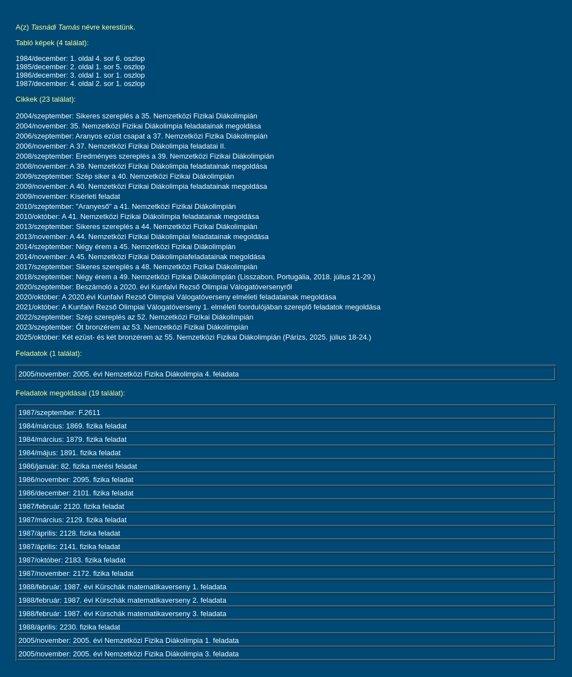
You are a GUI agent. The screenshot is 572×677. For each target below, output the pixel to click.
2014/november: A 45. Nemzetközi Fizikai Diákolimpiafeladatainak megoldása (140, 256)
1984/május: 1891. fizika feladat (69, 453)
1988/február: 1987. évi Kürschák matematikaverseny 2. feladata (122, 600)
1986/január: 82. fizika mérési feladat (77, 466)
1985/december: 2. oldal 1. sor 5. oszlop (80, 67)
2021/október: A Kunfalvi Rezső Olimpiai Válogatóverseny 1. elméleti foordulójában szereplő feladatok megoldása (198, 307)
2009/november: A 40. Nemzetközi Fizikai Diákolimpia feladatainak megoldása (141, 186)
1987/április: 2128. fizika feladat (69, 533)
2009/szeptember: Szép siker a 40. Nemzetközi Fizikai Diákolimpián (125, 176)
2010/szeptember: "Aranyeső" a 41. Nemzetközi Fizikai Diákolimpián (126, 206)
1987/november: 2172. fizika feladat (76, 573)
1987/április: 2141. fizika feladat (69, 546)
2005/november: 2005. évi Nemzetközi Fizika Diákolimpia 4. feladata (128, 374)
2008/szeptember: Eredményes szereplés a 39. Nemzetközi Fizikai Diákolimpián (145, 156)
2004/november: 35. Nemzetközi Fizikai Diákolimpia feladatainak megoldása (138, 126)
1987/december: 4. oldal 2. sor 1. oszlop (80, 83)
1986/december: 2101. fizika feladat (76, 493)
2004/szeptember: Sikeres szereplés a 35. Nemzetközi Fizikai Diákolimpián (137, 116)
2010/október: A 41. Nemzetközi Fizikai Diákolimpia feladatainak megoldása (137, 216)
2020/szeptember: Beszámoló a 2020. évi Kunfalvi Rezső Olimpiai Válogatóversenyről (154, 287)
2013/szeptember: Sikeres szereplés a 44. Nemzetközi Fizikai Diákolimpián (137, 226)
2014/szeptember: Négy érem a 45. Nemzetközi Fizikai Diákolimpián (126, 246)
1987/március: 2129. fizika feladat (72, 520)
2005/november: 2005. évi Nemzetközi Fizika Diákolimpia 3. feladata (128, 654)
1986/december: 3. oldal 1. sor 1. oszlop (80, 75)
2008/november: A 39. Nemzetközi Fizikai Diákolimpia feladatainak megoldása (141, 166)
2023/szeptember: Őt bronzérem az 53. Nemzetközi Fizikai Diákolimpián (132, 327)
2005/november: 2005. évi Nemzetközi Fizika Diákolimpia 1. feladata (128, 640)
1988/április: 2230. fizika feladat (69, 627)
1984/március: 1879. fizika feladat (72, 439)
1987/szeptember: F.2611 (59, 412)
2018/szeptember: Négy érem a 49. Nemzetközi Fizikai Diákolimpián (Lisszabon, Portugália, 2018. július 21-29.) (195, 277)
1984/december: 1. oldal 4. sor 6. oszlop (80, 58)
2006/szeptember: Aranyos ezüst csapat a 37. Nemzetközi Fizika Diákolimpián (142, 136)
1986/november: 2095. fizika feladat (76, 479)
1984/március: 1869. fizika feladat (72, 426)
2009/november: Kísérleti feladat (68, 196)
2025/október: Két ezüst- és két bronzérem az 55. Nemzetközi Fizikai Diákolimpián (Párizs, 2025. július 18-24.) (193, 337)
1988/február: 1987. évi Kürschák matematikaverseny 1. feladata (122, 587)
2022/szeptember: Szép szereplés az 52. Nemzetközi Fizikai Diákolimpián (135, 317)
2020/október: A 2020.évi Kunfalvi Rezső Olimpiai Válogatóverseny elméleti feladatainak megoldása (176, 297)
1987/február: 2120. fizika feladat (71, 506)
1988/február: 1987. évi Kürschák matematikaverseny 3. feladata (122, 613)
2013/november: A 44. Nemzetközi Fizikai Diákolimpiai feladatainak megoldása (142, 236)
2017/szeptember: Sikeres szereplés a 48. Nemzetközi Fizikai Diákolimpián (137, 267)
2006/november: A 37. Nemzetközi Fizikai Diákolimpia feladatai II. (121, 146)
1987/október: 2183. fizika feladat (72, 560)
